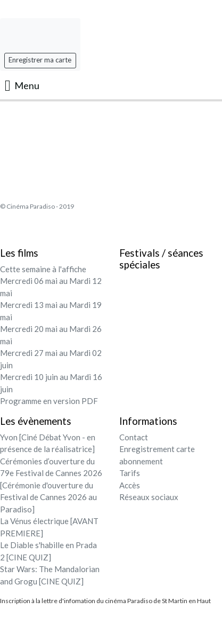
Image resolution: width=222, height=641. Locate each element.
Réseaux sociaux (148, 497)
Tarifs (129, 473)
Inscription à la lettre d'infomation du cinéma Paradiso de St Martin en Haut (105, 601)
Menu (22, 85)
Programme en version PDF (49, 401)
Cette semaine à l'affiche (43, 269)
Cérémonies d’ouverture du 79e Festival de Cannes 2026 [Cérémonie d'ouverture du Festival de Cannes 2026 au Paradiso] (51, 485)
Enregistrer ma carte (40, 60)
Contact (133, 437)
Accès (129, 485)
